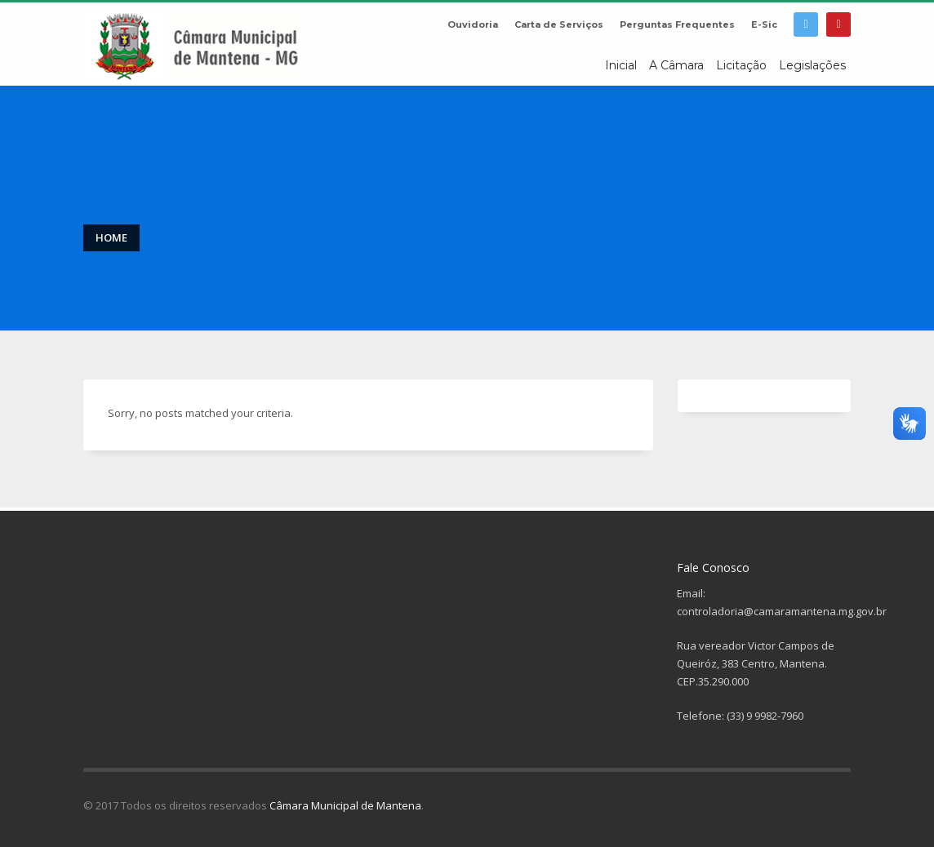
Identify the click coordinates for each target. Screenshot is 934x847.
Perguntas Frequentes (677, 24)
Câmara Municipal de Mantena (345, 805)
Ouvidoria (472, 24)
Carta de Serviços (558, 24)
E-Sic (764, 24)
